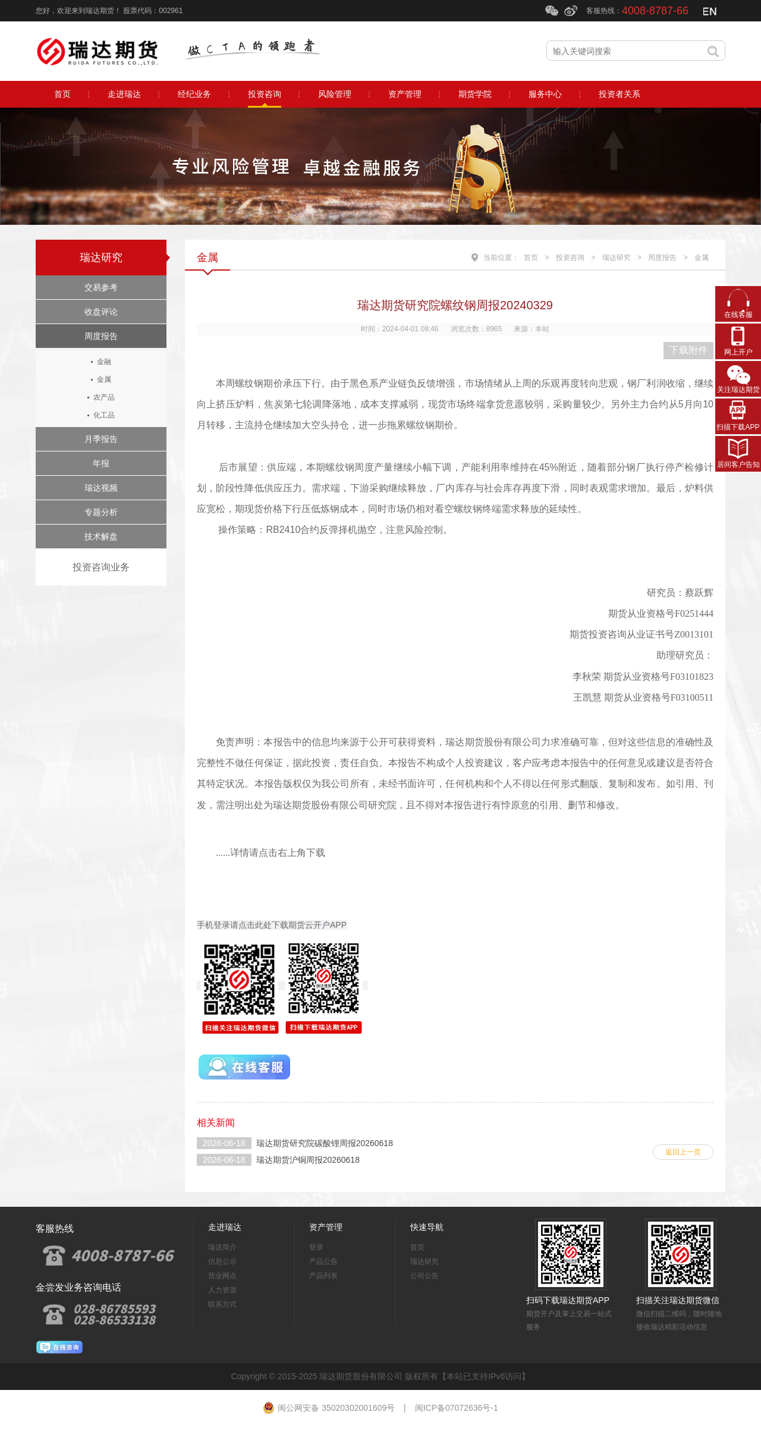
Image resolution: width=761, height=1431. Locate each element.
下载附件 (688, 350)
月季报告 (101, 439)
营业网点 (222, 1276)
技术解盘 (101, 536)
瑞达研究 (101, 257)
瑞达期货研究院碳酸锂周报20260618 (324, 1143)
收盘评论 (101, 311)
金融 (104, 361)
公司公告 (424, 1276)
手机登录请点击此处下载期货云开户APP (272, 925)
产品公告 (323, 1261)
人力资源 (222, 1290)
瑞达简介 (222, 1247)
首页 (531, 257)
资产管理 (325, 1227)
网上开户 (738, 352)
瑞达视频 (101, 487)
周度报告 (101, 336)
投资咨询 (570, 257)
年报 (101, 463)
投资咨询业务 (101, 567)
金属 (104, 379)
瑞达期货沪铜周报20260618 (308, 1160)
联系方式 (222, 1304)
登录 (316, 1247)
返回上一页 (683, 1152)
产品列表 (323, 1276)
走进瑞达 (224, 1227)
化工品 (104, 415)
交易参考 (101, 287)
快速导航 (427, 1227)
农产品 (104, 397)
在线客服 (738, 314)
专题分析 (101, 512)
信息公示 (222, 1261)
